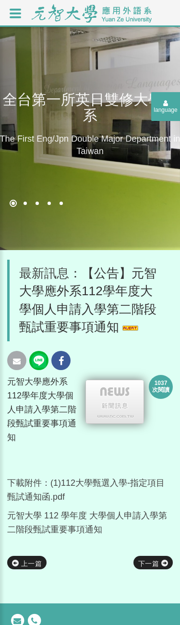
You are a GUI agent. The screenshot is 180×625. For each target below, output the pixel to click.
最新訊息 (44, 273)
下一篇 (153, 563)
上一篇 (27, 563)
